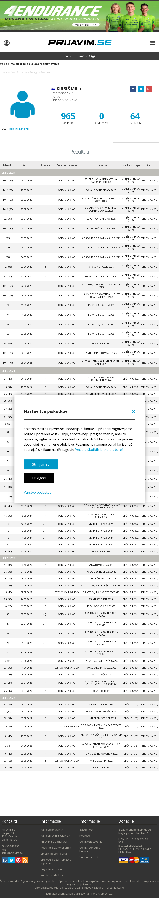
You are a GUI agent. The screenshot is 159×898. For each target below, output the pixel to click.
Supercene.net (89, 857)
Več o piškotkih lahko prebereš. (99, 449)
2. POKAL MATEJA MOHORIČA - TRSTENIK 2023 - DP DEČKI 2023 (101, 683)
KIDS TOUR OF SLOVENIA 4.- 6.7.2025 (101, 238)
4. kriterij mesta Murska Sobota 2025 (101, 286)
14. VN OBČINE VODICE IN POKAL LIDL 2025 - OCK (101, 199)
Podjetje (85, 835)
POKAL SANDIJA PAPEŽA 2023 (101, 667)
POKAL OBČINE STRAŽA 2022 (101, 711)
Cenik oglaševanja (91, 841)
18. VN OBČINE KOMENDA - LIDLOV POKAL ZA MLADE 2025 (101, 295)
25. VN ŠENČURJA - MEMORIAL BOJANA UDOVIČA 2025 (101, 209)
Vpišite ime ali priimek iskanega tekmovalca (29, 64)
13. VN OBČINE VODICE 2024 (101, 394)
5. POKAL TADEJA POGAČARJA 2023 (101, 660)
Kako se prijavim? (52, 829)
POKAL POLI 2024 (101, 551)
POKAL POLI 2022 (101, 767)
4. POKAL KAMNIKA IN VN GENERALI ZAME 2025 (101, 362)
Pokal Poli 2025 (101, 343)
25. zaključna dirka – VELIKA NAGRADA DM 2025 (101, 180)
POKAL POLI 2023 (101, 691)
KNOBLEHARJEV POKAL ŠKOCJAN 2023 (101, 585)
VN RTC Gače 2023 (101, 674)
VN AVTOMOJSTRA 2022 (101, 704)
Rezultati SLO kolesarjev (56, 848)
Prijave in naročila (80, 56)
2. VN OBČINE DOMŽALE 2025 (101, 352)
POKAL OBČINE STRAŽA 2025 (101, 190)
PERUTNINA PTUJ (19, 129)
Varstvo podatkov (37, 492)
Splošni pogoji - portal (54, 854)
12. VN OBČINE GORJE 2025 (101, 228)
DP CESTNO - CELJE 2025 (101, 266)
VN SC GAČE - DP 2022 (101, 760)
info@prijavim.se (12, 853)
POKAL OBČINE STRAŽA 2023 (101, 571)
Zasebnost (86, 829)
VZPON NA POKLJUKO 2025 (101, 218)
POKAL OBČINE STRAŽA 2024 (101, 387)
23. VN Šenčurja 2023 (101, 599)
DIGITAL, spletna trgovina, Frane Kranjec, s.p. (85, 894)
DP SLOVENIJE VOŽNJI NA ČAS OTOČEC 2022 (101, 726)
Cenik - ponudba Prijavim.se (90, 849)
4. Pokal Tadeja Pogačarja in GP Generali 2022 (101, 745)
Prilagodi (39, 478)
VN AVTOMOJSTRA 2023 (101, 565)
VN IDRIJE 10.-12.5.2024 (101, 523)
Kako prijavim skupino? (55, 835)
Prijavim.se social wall (54, 841)
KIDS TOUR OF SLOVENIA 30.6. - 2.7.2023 (101, 614)
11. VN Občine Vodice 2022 (101, 718)
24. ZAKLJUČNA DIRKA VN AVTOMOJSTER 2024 (101, 379)
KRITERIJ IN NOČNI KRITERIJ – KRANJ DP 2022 (101, 736)
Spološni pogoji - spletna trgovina (56, 861)
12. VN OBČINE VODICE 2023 (101, 578)
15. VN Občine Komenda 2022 (101, 753)
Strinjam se (40, 464)
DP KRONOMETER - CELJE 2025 (101, 276)
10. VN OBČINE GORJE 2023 (101, 606)
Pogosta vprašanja (52, 869)
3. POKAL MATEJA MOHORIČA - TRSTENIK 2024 (101, 516)
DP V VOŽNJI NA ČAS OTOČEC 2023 (101, 592)
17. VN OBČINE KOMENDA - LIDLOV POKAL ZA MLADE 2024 (101, 506)
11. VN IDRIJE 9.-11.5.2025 (101, 305)
